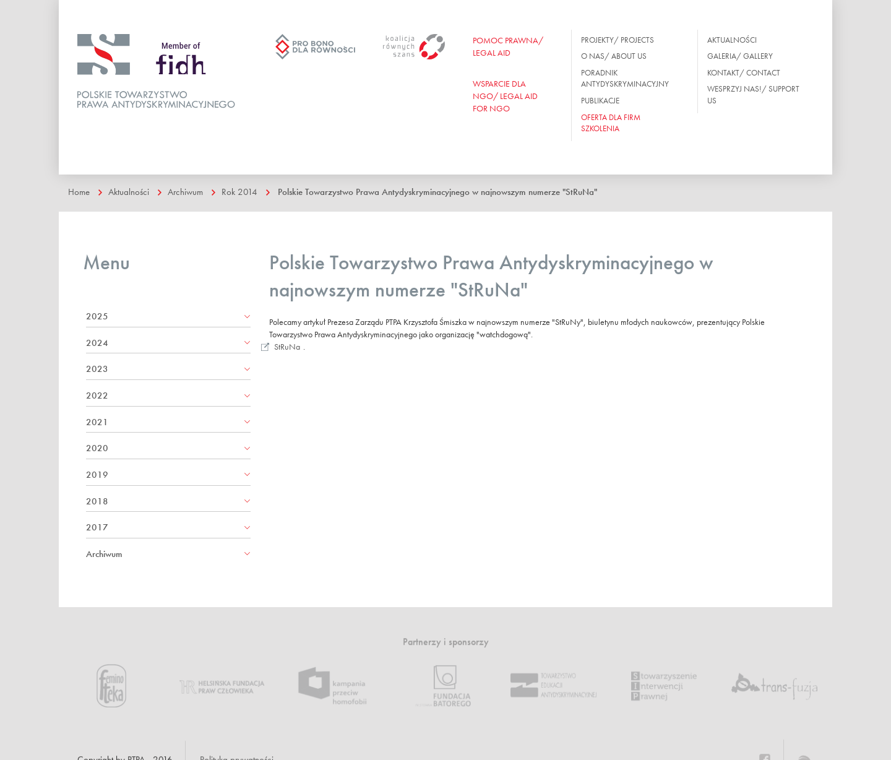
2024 (97, 343)
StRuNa (287, 346)
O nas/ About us (614, 56)
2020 (97, 448)
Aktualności (732, 40)
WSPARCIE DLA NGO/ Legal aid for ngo (505, 96)
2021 (97, 422)
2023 (97, 369)
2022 (97, 395)
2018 (97, 501)
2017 (97, 527)
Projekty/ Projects (617, 40)
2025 (97, 316)
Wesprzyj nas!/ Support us (753, 95)
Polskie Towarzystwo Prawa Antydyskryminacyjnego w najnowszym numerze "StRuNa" (437, 192)
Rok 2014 (239, 192)
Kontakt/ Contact (743, 72)
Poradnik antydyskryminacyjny (625, 78)
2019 (97, 475)
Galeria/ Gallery (740, 56)
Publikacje (600, 100)
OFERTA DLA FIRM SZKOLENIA (610, 123)
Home (79, 192)
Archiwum (185, 192)
